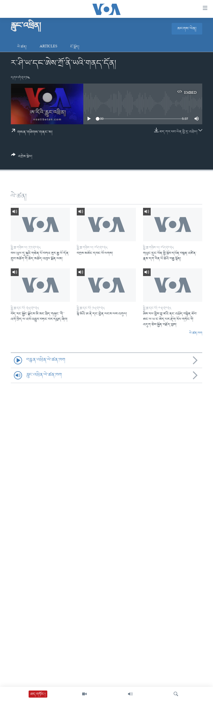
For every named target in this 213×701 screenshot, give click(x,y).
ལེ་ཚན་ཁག (195, 333)
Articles (48, 47)
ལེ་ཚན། (22, 47)
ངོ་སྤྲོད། (74, 47)
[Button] (21, 157)
